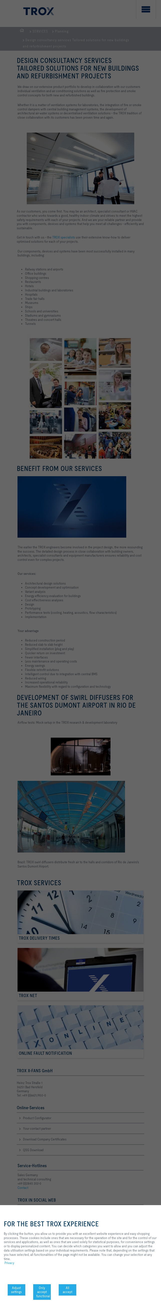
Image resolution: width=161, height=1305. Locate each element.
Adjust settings (16, 1290)
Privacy (9, 1263)
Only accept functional (43, 1292)
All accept (67, 1290)
